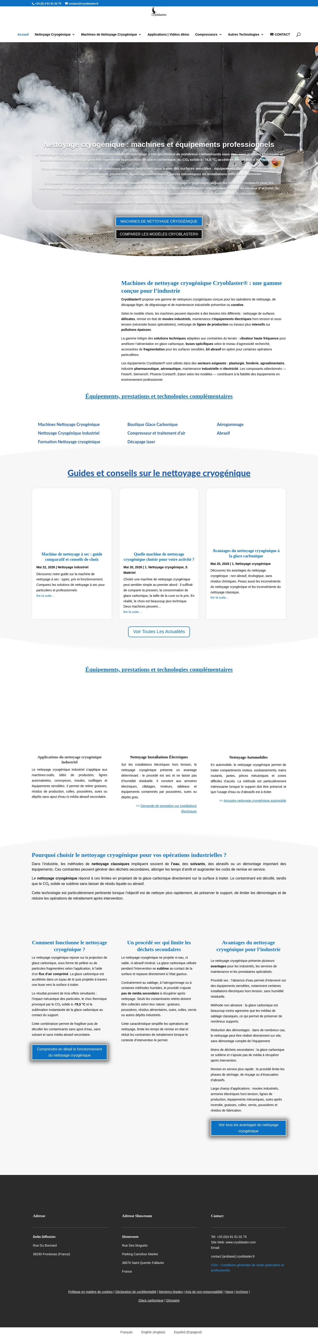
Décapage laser (141, 441)
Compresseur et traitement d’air (156, 433)
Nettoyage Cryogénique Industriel (68, 433)
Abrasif (223, 433)
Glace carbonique (150, 1300)
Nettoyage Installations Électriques (159, 757)
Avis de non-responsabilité (204, 1292)
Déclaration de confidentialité (135, 1292)
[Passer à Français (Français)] (124, 1332)
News (229, 1292)
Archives (242, 1292)
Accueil (23, 34)
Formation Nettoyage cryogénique (69, 441)
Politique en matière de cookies (90, 1292)
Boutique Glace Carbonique (152, 424)
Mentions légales (171, 1292)
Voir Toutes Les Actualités (159, 631)
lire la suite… (45, 596)
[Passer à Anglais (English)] (151, 1332)
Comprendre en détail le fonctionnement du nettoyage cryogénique (69, 1052)
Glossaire (173, 1300)
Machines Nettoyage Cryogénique (69, 424)
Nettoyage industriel (73, 567)
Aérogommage (230, 424)
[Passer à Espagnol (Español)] (186, 1332)
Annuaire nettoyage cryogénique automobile (255, 800)
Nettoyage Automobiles (248, 757)
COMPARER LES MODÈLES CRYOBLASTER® (159, 234)
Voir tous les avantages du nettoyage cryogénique (248, 1128)
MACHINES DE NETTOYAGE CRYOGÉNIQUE (159, 221)
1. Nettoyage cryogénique (164, 567)
